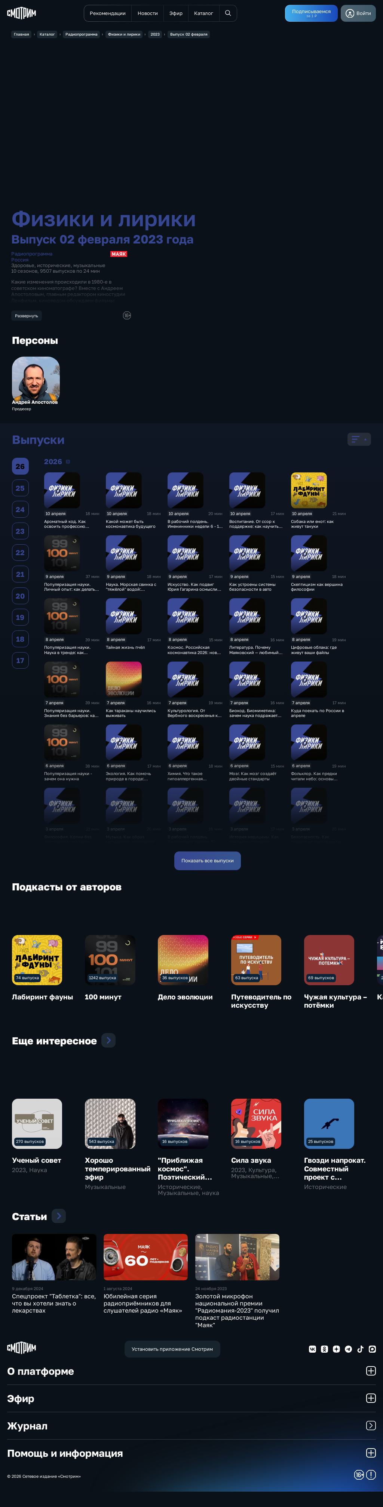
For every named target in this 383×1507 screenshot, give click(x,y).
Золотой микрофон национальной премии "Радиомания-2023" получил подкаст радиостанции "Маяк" (237, 1326)
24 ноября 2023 (211, 1303)
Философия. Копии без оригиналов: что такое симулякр (68, 842)
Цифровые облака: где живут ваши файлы (314, 651)
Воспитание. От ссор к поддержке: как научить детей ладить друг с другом (254, 530)
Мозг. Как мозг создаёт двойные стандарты (252, 777)
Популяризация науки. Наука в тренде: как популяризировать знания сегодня (71, 656)
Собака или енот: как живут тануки (312, 525)
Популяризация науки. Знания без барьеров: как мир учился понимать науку (70, 719)
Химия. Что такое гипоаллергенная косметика (185, 779)
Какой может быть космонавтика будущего (131, 525)
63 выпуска (246, 978)
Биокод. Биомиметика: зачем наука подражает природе (253, 716)
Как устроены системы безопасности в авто (252, 588)
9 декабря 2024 (27, 1303)
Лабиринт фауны (42, 997)
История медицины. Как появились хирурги (254, 840)
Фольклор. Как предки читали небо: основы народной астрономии (314, 779)
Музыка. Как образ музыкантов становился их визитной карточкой (133, 842)
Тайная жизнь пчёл (125, 648)
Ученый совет (36, 1161)
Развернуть (26, 315)
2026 (68, 462)
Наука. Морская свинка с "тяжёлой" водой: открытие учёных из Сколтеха (131, 593)
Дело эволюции (185, 997)
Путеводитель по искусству (261, 1001)
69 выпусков (321, 978)
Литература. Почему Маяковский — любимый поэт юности (254, 653)
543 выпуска (101, 1142)
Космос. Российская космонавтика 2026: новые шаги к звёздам (195, 653)
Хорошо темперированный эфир (118, 1169)
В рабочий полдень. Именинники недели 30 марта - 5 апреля (191, 842)
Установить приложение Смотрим (172, 1364)
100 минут (103, 997)
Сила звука (251, 1161)
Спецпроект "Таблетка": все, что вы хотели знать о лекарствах (54, 1318)
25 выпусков (320, 1142)
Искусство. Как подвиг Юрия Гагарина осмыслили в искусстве (195, 590)
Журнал (191, 1441)
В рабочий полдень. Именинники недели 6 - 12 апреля (194, 527)
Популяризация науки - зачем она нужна (68, 777)
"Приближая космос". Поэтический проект (181, 1173)
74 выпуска (27, 978)
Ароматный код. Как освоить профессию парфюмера (65, 527)
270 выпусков (30, 1142)
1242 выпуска (102, 978)
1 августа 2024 (118, 1303)
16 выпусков (174, 1142)
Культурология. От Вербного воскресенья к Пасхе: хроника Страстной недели (194, 719)
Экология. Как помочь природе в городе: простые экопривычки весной (128, 782)
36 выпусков (175, 978)
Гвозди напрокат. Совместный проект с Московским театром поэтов (335, 1178)
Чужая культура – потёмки (335, 1001)
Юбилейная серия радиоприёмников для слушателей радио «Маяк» (143, 1318)
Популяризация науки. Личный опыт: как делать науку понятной (69, 590)
